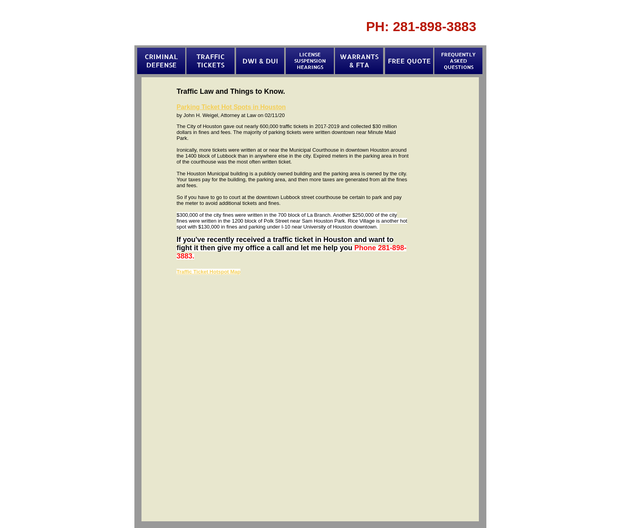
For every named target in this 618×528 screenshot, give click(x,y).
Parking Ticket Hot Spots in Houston (231, 107)
